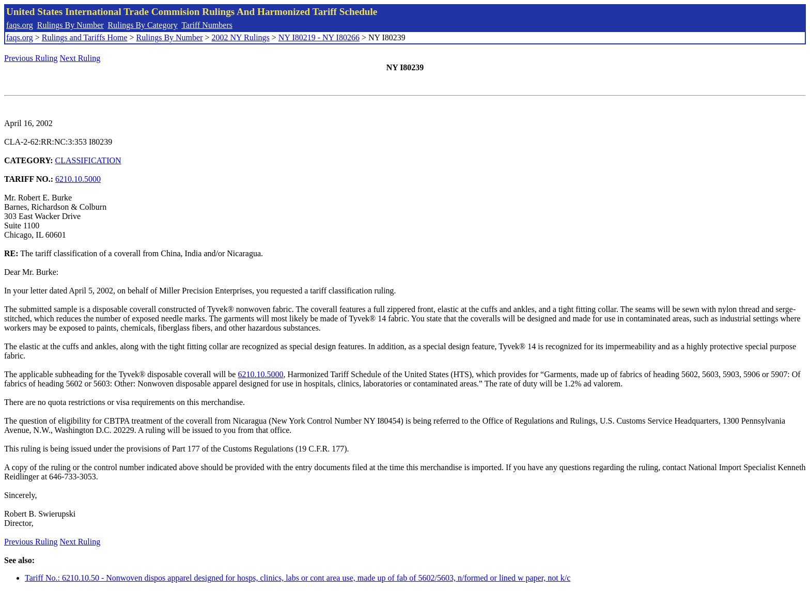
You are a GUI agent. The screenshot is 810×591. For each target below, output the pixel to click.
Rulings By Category (143, 25)
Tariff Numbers (206, 25)
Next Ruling (80, 58)
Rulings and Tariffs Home (85, 37)
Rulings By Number (70, 25)
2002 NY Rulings (241, 37)
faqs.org (19, 25)
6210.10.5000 (78, 179)
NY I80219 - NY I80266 (319, 37)
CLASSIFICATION (88, 160)
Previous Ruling (31, 58)
